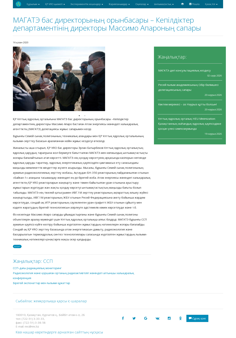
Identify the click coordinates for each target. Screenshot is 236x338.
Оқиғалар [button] (142, 4)
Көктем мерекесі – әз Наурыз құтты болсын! (187, 104)
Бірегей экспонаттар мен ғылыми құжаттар (41, 283)
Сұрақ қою (197, 318)
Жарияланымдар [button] (119, 4)
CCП (48, 261)
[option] (82, 79)
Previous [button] (10, 79)
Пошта (194, 4)
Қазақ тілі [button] (211, 4)
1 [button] (79, 116)
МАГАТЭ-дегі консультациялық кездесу (184, 70)
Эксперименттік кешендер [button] (86, 4)
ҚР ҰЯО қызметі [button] (55, 4)
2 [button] (85, 116)
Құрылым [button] (33, 4)
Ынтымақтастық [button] (164, 4)
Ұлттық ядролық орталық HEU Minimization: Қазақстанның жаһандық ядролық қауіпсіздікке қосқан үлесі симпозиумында (189, 123)
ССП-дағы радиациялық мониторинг (37, 268)
